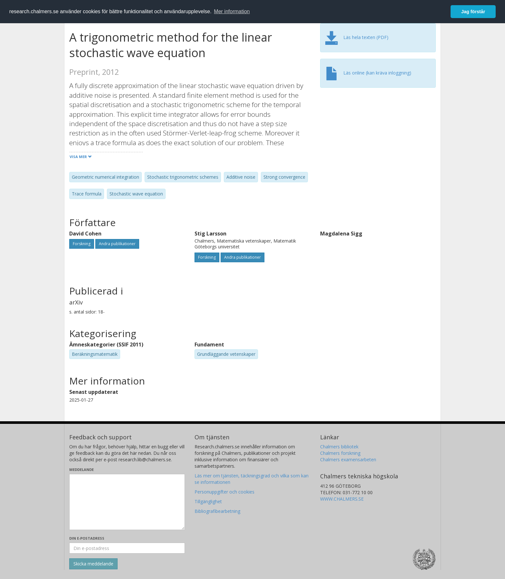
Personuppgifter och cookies (224, 492)
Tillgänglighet (208, 501)
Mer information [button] (232, 11)
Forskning (82, 243)
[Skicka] (93, 563)
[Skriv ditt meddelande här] (127, 502)
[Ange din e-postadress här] (127, 548)
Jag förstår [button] (473, 11)
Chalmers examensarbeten (348, 459)
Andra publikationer (117, 243)
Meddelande (81, 469)
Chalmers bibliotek (339, 447)
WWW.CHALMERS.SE (342, 499)
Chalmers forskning (340, 453)
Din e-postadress (86, 538)
